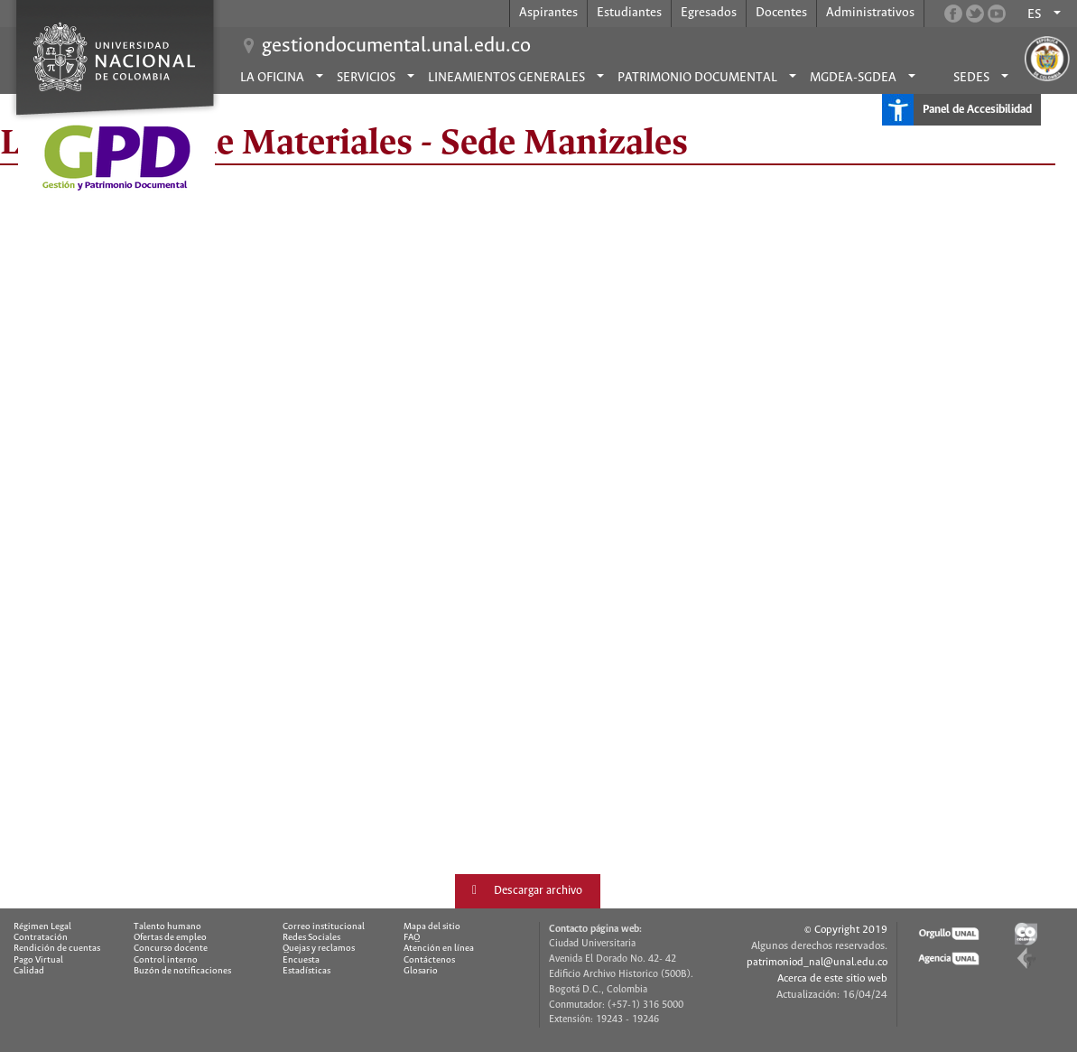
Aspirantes (548, 12)
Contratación (41, 938)
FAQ (412, 938)
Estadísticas (306, 971)
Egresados (709, 12)
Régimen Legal (42, 927)
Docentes (781, 12)
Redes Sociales (311, 938)
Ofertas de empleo (170, 938)
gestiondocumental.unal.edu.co (396, 46)
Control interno (166, 960)
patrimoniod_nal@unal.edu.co (817, 962)
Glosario (421, 971)
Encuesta (301, 960)
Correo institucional (324, 927)
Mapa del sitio (432, 927)
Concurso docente (171, 949)
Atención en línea (439, 949)
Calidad (29, 971)
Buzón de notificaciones (182, 971)
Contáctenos (429, 960)
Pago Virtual (38, 960)
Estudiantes (629, 12)
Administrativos (870, 12)
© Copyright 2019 (845, 930)
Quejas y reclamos (319, 949)
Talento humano (167, 927)
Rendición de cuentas (57, 949)
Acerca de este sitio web (832, 978)
